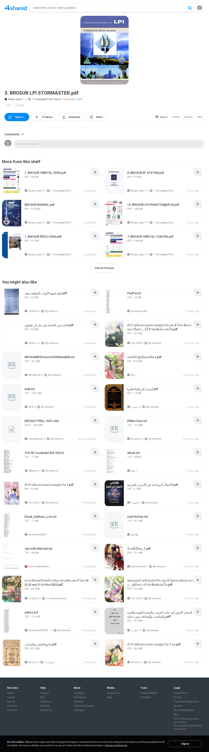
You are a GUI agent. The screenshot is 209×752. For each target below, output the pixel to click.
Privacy (178, 697)
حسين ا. (133, 407)
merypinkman (34, 438)
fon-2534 (134, 343)
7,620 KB (20, 105)
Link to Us (12, 710)
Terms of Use (181, 693)
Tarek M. (31, 311)
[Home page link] (16, 7)
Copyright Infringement (186, 701)
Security (178, 705)
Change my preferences (115, 745)
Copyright (79, 710)
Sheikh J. (31, 343)
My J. (132, 375)
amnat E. (134, 662)
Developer (145, 697)
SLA (176, 714)
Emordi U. (134, 438)
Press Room (113, 693)
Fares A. (31, 662)
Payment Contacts (84, 705)
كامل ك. (133, 630)
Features (45, 705)
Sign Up (11, 701)
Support (44, 693)
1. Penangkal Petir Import (44, 99)
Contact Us (46, 710)
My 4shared (49, 311)
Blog (109, 697)
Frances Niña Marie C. (37, 566)
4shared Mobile (148, 693)
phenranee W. (136, 566)
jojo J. (132, 470)
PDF (8, 105)
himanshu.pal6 (137, 311)
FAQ (42, 697)
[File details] (15, 181)
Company (79, 693)
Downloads (150, 502)
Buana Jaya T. (14, 99)
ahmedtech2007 (35, 534)
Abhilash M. (33, 375)
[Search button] (190, 8)
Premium (12, 705)
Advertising (80, 697)
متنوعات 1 (47, 662)
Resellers (79, 701)
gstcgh (132, 534)
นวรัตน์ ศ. (32, 598)
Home (10, 693)
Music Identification (184, 710)
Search (11, 697)
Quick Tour (46, 701)
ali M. (29, 407)
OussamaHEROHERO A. (37, 630)
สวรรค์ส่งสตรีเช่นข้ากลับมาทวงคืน (55, 598)
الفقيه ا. (133, 502)
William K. (31, 470)
